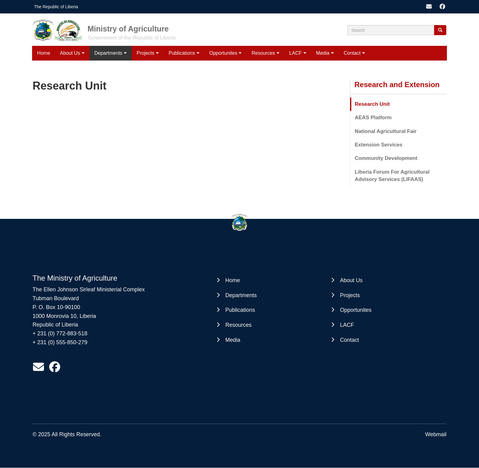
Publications (182, 53)
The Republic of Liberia (56, 6)
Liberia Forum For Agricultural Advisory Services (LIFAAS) (392, 175)
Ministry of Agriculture (128, 28)
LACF (295, 53)
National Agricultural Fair (385, 131)
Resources (263, 53)
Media (323, 53)
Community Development (386, 158)
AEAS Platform (373, 117)
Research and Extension (397, 84)
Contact (352, 53)
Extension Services (378, 145)
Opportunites (223, 53)
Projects (145, 53)
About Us (70, 53)
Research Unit (372, 104)
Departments (108, 53)
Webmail (436, 434)
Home (43, 53)
